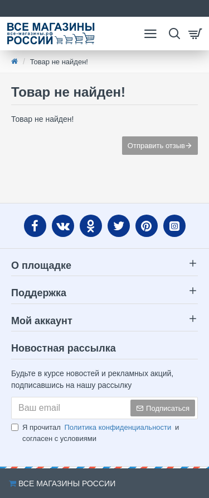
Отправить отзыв (156, 145)
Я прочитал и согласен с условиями (95, 432)
